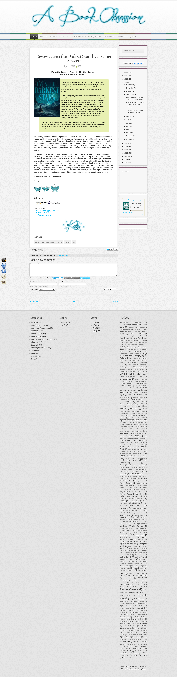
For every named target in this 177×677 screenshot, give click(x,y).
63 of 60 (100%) (128, 212)
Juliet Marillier (125, 476)
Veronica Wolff (125, 651)
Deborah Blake (135, 394)
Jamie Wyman (124, 444)
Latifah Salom (139, 515)
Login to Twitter (85, 278)
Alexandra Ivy (140, 329)
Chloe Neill (127, 373)
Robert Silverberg (141, 604)
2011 (126, 159)
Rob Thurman (139, 599)
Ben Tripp (125, 349)
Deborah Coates (125, 397)
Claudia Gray (139, 381)
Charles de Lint (139, 369)
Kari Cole (142, 487)
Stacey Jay (125, 628)
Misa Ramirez (127, 570)
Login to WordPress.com (72, 278)
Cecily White (126, 367)
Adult (63, 322)
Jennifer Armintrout (133, 453)
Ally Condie (136, 331)
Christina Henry (126, 379)
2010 (126, 163)
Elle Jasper (141, 411)
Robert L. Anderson (126, 603)
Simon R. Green (140, 623)
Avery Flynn (143, 344)
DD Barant (143, 388)
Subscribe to (42, 289)
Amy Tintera (124, 338)
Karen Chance (126, 483)
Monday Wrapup (37, 325)
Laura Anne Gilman (128, 517)
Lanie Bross (141, 513)
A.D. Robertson (136, 322)
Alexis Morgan (125, 331)
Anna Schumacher (134, 340)
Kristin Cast (136, 510)
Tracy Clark (124, 648)
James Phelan (132, 440)
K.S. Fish (129, 478)
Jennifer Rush (132, 456)
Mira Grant (143, 568)
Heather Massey (136, 429)
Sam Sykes (123, 612)
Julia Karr (125, 471)
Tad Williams (132, 634)
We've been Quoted (127, 36)
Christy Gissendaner (141, 379)
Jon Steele (141, 465)
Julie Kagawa (136, 474)
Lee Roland (129, 524)
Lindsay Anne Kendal (140, 530)
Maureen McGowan (138, 550)
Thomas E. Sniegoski (140, 642)
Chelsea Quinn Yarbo (127, 371)
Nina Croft (144, 580)
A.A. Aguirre (124, 322)
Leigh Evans (140, 524)
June (128, 123)
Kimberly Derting (139, 508)
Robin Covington (127, 606)
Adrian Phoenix (132, 325)
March (128, 133)
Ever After (35, 356)
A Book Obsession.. (140, 667)
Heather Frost (124, 429)
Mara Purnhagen (141, 541)
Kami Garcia (125, 481)
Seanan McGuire (137, 619)
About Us (64, 36)
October (129, 91)
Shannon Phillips (125, 621)
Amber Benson (139, 336)
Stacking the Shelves (39, 348)
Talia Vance (143, 635)
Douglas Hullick (140, 404)
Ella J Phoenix (131, 411)
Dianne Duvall (140, 401)
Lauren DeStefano (134, 519)
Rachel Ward (125, 595)
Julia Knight (135, 471)
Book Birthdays (37, 336)
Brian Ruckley (134, 353)
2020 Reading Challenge (133, 200)
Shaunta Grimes (125, 623)
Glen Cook (140, 422)
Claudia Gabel (127, 381)
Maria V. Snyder (132, 546)
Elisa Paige (134, 409)
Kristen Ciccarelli (125, 510)
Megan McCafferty (125, 555)
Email (61, 281)
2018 (126, 79)
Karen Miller (132, 487)
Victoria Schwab (125, 653)
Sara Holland (129, 615)
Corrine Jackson (126, 386)
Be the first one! (62, 255)
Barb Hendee (142, 347)
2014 (126, 150)
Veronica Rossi (138, 648)
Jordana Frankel (125, 467)
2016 (126, 143)
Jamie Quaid (129, 442)
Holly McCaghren (133, 431)
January (129, 139)
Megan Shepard (140, 555)
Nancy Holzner (141, 575)
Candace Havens (131, 360)
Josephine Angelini (140, 469)
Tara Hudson (136, 637)
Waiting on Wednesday (40, 328)
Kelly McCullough (134, 498)
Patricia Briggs (126, 584)
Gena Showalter (141, 420)
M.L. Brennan (136, 537)
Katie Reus (139, 494)
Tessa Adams (134, 639)
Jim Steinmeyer (142, 458)
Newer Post (34, 302)
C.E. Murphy (136, 356)
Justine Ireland (137, 476)
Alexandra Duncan (126, 329)
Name (32, 281)
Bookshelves (109, 36)
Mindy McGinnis (131, 568)
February (129, 136)
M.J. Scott (123, 537)
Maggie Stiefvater (126, 541)
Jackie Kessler (133, 438)
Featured (34, 331)
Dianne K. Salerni (125, 404)
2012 (126, 156)
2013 (126, 153)
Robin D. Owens (140, 606)
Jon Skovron (131, 465)
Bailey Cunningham (128, 347)
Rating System (95, 36)
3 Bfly (37, 242)
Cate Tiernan (132, 364)
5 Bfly (93, 331)
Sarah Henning (124, 617)
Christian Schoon (139, 377)
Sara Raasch (141, 614)
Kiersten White (134, 506)
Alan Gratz (131, 327)
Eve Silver (143, 418)
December (130, 85)
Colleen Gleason (125, 383)
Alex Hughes (141, 327)
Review (67, 242)
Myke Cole (128, 573)
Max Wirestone (125, 552)
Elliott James (124, 413)
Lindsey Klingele (127, 533)
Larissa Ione (125, 515)
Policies (53, 36)
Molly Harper (141, 570)
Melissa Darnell (125, 557)
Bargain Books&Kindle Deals (42, 339)
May (127, 126)
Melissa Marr (139, 557)
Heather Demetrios (126, 426)
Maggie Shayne (136, 539)
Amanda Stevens (125, 336)
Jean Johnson (132, 447)
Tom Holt (129, 646)
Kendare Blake (134, 501)
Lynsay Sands (138, 535)
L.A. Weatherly (130, 513)
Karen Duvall (140, 483)
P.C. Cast (126, 582)
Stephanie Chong (134, 630)
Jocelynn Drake (130, 460)
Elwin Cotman (136, 413)
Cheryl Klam (141, 371)
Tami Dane (125, 637)
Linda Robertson (125, 530)
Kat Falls (123, 489)
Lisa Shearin (125, 535)
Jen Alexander (134, 451)
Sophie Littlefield (141, 626)
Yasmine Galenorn (138, 655)
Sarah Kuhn (136, 617)
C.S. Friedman (134, 358)
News (33, 359)
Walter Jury (136, 653)
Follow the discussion (115, 249)
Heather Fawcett (48, 242)
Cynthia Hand (132, 388)
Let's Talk (34, 345)
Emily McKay (135, 415)
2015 (126, 147)
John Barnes (135, 463)
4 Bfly (93, 328)
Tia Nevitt (126, 644)
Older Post (114, 302)
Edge (33, 353)
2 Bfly (93, 322)
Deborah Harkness (139, 397)
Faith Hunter (127, 420)
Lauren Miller (134, 521)
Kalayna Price (139, 478)
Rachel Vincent (136, 592)
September (130, 94)
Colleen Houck (140, 383)
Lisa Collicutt (140, 533)
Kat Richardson (134, 489)
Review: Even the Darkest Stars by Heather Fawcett (135, 105)
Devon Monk (137, 399)
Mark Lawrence (134, 548)
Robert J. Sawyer (139, 601)
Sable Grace (131, 610)
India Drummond (138, 433)
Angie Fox (136, 338)
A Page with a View (43, 215)
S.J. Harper (136, 608)
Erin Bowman (133, 418)
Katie (60, 242)
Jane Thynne (136, 444)
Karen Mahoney (126, 485)
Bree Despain (133, 351)
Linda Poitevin (139, 528)
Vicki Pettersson (140, 650)
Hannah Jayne (138, 424)
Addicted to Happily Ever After (47, 211)
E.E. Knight (123, 406)
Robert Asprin (124, 601)
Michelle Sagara (133, 563)
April (128, 129)
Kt (131, 203)
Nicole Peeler (142, 578)
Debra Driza (124, 399)
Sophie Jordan (127, 626)
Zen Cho (126, 657)
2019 (126, 76)
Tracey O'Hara (139, 646)
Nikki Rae (126, 580)
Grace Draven (125, 424)
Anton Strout (132, 342)
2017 (126, 82)
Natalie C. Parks (128, 578)
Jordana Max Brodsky (140, 467)
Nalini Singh (125, 575)
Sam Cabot (141, 610)
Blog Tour (34, 342)
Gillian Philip (127, 422)
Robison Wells (124, 608)
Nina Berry (134, 580)
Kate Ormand (139, 492)
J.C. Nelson (134, 436)
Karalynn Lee (139, 481)
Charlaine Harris (139, 367)
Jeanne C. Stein (134, 449)
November (130, 88)
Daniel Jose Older (130, 390)
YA (74, 242)
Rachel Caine (128, 589)
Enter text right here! (73, 269)
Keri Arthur (135, 503)
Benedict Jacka (135, 349)
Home (34, 36)
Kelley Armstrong (128, 496)
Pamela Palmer (139, 582)
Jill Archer (130, 458)
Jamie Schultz (140, 442)
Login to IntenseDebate (57, 278)
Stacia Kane (136, 628)
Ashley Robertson (132, 344)
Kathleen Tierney (126, 494)
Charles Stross (125, 369)
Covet (33, 351)
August (128, 116)
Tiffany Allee (136, 644)
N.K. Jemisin (140, 573)
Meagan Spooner (139, 552)
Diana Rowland (126, 402)
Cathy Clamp (143, 364)
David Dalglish (133, 392)
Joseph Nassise (127, 469)
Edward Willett (134, 406)
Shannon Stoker (139, 621)
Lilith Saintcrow (138, 526)
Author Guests (79, 36)
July (127, 120)
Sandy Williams (135, 612)
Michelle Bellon (134, 561)
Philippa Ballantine (126, 587)
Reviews (43, 36)
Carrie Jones (131, 362)
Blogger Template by (133, 669)
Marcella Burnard (129, 544)
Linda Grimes (125, 528)
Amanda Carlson (137, 334)
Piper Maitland (140, 587)
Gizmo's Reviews (42, 213)
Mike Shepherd (137, 566)
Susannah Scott (132, 632)
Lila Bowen (124, 526)
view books (141, 214)
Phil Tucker (141, 584)
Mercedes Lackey (127, 559)
